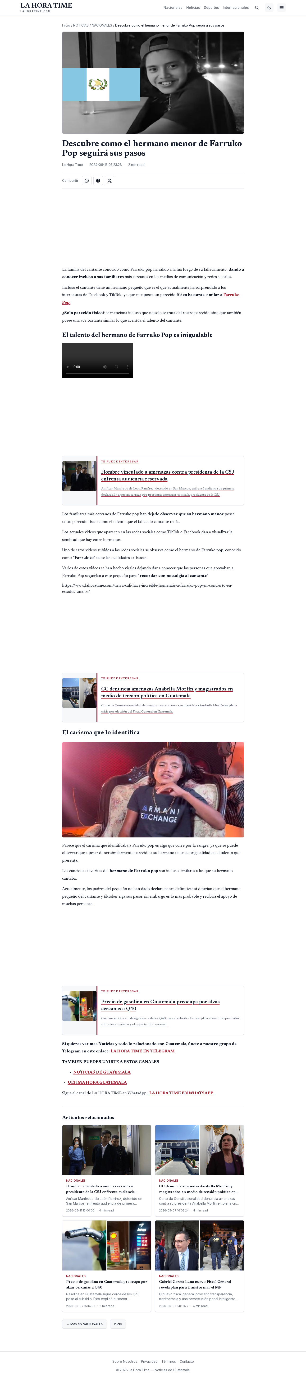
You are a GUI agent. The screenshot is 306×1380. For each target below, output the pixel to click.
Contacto (187, 1361)
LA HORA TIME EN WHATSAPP (181, 1093)
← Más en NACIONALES (84, 1324)
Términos (168, 1361)
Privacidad (149, 1361)
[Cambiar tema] (269, 7)
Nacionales (173, 7)
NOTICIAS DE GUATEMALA (102, 1072)
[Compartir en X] (109, 180)
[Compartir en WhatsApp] (86, 180)
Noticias (193, 7)
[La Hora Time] (46, 8)
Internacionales (236, 7)
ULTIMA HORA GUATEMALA (97, 1083)
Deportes (211, 7)
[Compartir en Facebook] (98, 180)
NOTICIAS (81, 25)
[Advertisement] (153, 227)
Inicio (66, 25)
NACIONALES (102, 25)
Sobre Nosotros (124, 1361)
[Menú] (281, 7)
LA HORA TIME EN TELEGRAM (142, 1051)
